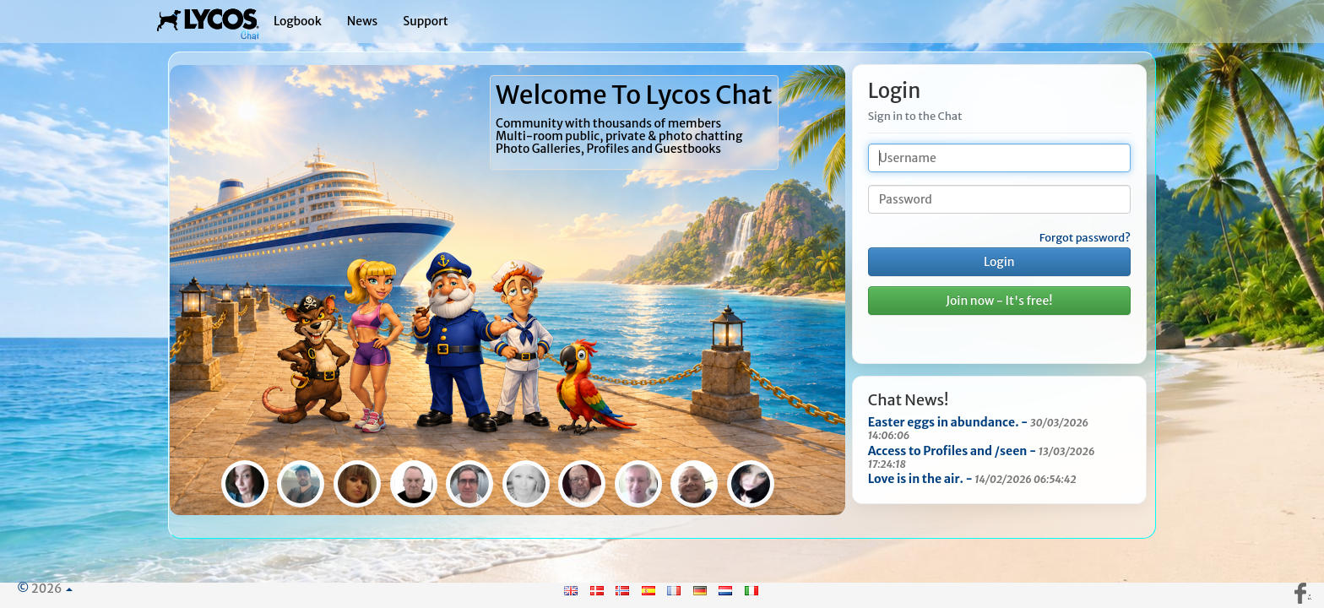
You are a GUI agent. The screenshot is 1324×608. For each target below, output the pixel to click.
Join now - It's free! (999, 300)
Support (425, 21)
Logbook (298, 21)
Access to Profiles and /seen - (981, 456)
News (362, 21)
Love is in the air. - (972, 478)
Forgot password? (1085, 238)
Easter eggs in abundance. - (978, 428)
